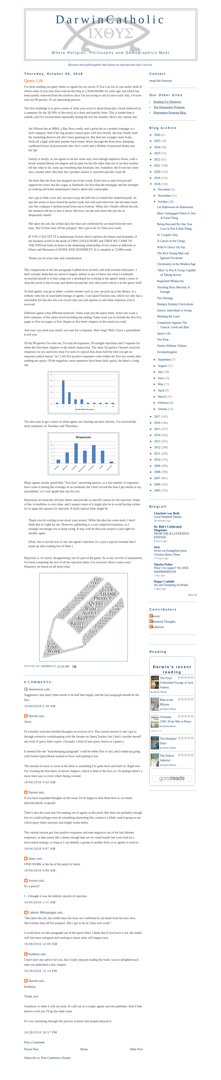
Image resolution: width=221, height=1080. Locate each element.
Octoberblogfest (167, 352)
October (163, 201)
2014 (157, 435)
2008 (157, 472)
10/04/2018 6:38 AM (40, 706)
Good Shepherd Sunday (168, 516)
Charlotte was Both (166, 513)
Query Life (164, 333)
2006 (157, 484)
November (165, 195)
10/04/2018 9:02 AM (40, 782)
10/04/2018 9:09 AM (40, 870)
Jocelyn (33, 880)
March (162, 396)
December (164, 189)
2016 (157, 422)
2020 (157, 171)
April (161, 390)
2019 (157, 178)
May (161, 384)
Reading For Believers (167, 102)
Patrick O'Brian (160, 692)
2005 (157, 490)
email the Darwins (160, 80)
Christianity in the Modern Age (176, 264)
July (161, 372)
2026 (157, 135)
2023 (157, 153)
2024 (157, 147)
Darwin (33, 716)
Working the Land (168, 316)
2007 (157, 478)
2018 (157, 184)
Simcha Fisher (163, 564)
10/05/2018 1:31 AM (40, 902)
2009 (157, 466)
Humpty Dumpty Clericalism (175, 304)
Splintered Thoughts (162, 621)
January (163, 409)
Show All (192, 594)
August (162, 365)
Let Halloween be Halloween (175, 207)
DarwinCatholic (111, 19)
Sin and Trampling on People (171, 585)
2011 (157, 453)
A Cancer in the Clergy (171, 241)
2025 (157, 141)
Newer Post (31, 1049)
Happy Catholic (164, 581)
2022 (157, 159)
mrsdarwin (157, 627)
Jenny (32, 858)
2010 (157, 459)
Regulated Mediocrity (170, 281)
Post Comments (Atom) (56, 1058)
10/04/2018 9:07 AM (40, 848)
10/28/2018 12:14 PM (40, 971)
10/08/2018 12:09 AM (40, 944)
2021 (157, 165)
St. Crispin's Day (167, 235)
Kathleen (34, 954)
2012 (157, 447)
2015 (157, 429)
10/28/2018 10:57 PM (40, 1032)
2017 (157, 416)
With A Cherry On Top (171, 247)
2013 (157, 441)
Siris (157, 547)
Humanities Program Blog (169, 112)
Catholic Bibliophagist (42, 912)
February (164, 402)
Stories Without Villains (172, 345)
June (161, 378)
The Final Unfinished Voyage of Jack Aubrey (176, 682)
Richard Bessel (169, 726)
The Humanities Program (169, 107)
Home (84, 1049)
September (165, 359)
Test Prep (163, 339)
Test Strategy (165, 298)
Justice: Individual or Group (174, 310)
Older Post (136, 1049)
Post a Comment (34, 1042)
